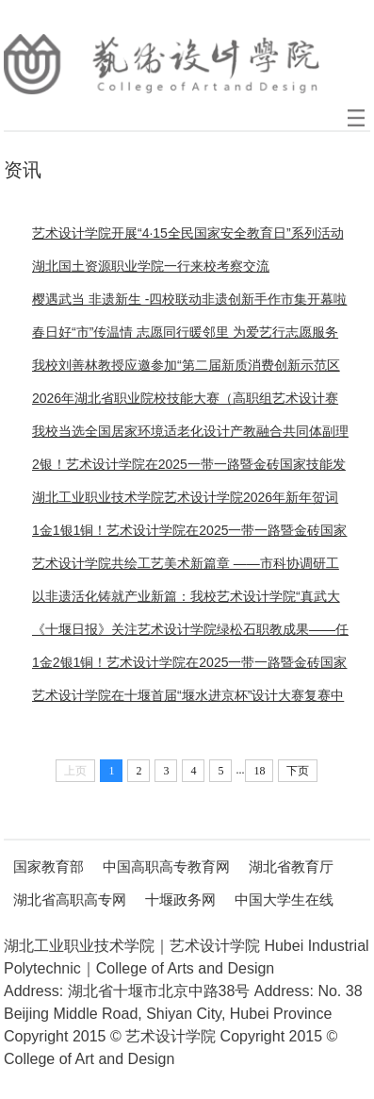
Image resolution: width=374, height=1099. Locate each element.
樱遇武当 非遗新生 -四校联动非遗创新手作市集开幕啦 (189, 299)
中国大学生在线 (284, 899)
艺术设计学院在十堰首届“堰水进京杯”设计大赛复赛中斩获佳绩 (188, 700)
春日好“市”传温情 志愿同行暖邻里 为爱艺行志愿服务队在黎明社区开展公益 (185, 337)
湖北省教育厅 (291, 866)
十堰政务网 (180, 899)
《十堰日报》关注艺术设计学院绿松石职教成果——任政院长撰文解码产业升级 (190, 634)
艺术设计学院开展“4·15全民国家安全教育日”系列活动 (188, 233)
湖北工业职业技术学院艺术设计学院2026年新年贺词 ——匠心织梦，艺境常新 (185, 502)
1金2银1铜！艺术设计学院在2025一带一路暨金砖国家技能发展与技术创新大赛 (190, 667)
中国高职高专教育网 (166, 866)
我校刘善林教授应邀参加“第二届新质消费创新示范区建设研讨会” (186, 370)
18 (259, 770)
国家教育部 (48, 866)
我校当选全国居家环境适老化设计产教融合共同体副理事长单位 (190, 436)
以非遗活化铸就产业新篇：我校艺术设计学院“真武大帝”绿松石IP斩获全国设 (186, 601)
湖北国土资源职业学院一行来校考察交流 (150, 266)
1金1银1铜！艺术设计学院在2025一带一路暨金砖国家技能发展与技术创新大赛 (190, 535)
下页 (297, 770)
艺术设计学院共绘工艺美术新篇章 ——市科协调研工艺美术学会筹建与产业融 (185, 568)
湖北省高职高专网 (69, 899)
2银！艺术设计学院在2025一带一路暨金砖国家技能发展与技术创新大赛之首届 (189, 469)
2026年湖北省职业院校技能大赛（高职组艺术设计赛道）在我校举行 (185, 403)
